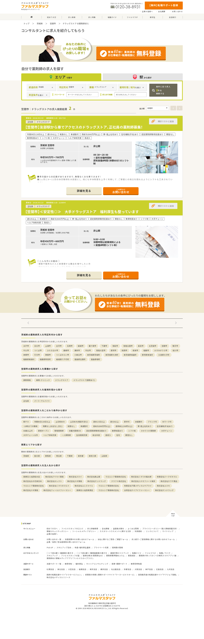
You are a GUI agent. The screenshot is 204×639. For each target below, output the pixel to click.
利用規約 (138, 531)
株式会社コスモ (163, 485)
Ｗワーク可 (167, 421)
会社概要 (161, 11)
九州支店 (170, 569)
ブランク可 (152, 421)
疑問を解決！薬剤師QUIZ (93, 555)
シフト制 (132, 430)
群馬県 (48, 456)
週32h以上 (114, 421)
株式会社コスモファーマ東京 (143, 481)
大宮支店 (72, 569)
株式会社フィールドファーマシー (57, 490)
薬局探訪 (131, 555)
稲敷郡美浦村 (28, 359)
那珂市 (113, 350)
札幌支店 (50, 569)
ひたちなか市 (52, 350)
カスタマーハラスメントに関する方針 (115, 531)
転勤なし (71, 426)
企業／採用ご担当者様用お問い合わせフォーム (66, 542)
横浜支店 (104, 569)
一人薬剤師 (66, 435)
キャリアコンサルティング (97, 563)
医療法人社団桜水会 (31, 476)
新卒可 (127, 421)
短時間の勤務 (117, 547)
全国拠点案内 (118, 528)
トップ (26, 23)
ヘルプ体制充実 (49, 435)
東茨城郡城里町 (130, 354)
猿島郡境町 (95, 359)
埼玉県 (59, 456)
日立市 (37, 346)
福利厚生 (79, 563)
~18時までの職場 (30, 426)
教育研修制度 (136, 563)
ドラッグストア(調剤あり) (84, 380)
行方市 (37, 354)
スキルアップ (52, 555)
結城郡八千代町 (62, 359)
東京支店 (93, 569)
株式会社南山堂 (93, 476)
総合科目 (96, 435)
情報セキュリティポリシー (58, 531)
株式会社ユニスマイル (84, 485)
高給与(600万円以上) (101, 426)
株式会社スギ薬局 (74, 481)
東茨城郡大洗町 (111, 354)
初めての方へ (52, 528)
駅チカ (26, 421)
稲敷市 (146, 350)
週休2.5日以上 (99, 421)
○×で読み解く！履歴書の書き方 (60, 553)
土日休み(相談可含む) (79, 421)
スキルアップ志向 (64, 547)
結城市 (80, 346)
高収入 (108, 435)
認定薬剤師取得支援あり (96, 430)
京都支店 (127, 569)
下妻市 (104, 346)
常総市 (115, 346)
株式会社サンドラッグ (96, 481)
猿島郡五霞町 (80, 359)
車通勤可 (84, 426)
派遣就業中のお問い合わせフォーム (79, 539)
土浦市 (48, 346)
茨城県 (40, 23)
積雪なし (129, 435)
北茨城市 (152, 346)
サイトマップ (167, 531)
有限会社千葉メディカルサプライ (138, 485)
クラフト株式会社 (118, 481)
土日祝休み (60, 421)
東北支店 (61, 569)
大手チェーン (166, 430)
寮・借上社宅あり (144, 426)
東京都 (80, 456)
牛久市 (26, 350)
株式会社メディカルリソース (58, 577)
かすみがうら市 (160, 350)
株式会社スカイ (75, 476)
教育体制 (68, 563)
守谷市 (88, 350)
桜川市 (175, 350)
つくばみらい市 (62, 354)
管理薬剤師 (59, 430)
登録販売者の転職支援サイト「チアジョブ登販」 (157, 574)
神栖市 (26, 354)
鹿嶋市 (66, 350)
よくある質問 (133, 528)
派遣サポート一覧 (54, 563)
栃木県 (37, 456)
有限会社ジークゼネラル (167, 476)
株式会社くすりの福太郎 (141, 476)
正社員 (26, 401)
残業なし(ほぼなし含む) (52, 426)
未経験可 (138, 421)
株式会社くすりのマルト (59, 485)
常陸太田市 (128, 346)
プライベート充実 (101, 547)
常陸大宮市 (100, 350)
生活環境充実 (81, 435)
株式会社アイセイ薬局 (54, 476)
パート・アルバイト (42, 401)
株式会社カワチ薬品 (169, 481)
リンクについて (152, 531)
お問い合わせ (177, 11)
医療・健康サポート (119, 563)
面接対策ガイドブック (119, 553)
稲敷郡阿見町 (45, 359)
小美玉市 (78, 354)
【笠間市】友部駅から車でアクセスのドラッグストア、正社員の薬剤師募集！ (84, 127)
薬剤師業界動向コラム (115, 555)
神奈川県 (92, 456)
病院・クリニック (43, 380)
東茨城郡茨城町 (93, 354)
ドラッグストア (61, 380)
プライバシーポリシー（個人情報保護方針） (159, 528)
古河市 (59, 346)
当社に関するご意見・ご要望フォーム (113, 539)
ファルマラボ (150, 553)
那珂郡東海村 (147, 354)
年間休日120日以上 (42, 421)
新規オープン (43, 430)
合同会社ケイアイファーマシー (137, 490)
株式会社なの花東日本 (32, 481)
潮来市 (77, 350)
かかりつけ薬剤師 (148, 430)
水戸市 (26, 346)
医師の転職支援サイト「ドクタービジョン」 (64, 574)
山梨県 (104, 456)
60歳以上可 (28, 430)
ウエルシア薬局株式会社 (116, 476)
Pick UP (50, 547)
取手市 (175, 346)
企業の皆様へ (147, 11)
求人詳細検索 (92, 528)
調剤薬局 (27, 380)
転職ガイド (136, 553)
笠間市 (53, 23)
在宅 (118, 435)
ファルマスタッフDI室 (70, 555)
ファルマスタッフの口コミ (72, 528)
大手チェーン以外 (30, 435)
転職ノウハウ (164, 553)
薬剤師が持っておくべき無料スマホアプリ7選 (157, 555)
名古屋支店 (115, 569)
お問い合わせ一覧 (54, 539)
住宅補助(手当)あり (165, 426)
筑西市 (124, 350)
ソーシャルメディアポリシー (84, 531)
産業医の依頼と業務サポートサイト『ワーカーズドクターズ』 (110, 574)
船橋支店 (82, 569)
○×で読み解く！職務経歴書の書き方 (92, 553)
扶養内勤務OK (75, 430)
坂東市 (135, 350)
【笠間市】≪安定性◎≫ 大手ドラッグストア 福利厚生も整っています (82, 211)
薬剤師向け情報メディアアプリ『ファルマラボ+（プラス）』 (70, 558)
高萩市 (141, 346)
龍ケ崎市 (92, 346)
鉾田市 (48, 354)
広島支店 (159, 569)
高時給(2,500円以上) (124, 426)
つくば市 (38, 350)
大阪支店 (138, 569)
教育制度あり (117, 430)
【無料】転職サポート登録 (163, 5)
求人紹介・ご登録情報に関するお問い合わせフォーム (153, 539)
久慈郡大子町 (163, 354)
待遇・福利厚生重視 (82, 547)
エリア (61, 77)
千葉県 (70, 456)
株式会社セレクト (54, 481)
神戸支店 (149, 569)
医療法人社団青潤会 (84, 490)
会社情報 (105, 528)
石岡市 (70, 346)
